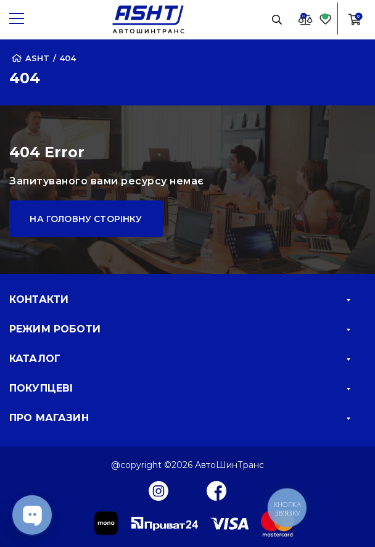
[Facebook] (217, 490)
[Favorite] (325, 19)
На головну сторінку (86, 218)
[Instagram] (158, 490)
